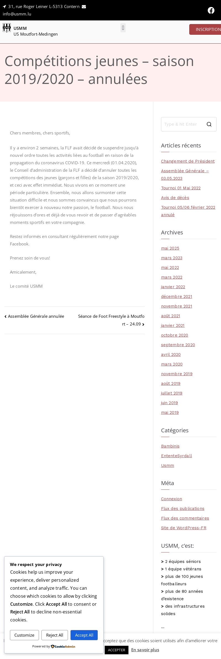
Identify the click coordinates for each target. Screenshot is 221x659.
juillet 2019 (172, 393)
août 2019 (170, 383)
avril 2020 (171, 354)
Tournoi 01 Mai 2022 (181, 188)
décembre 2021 (176, 296)
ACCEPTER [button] (116, 649)
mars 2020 (172, 364)
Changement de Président (188, 161)
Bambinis (170, 446)
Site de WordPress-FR (183, 527)
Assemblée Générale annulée (36, 316)
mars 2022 (171, 277)
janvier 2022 (173, 286)
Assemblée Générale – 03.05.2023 (185, 174)
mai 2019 (170, 412)
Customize (24, 635)
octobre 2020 (174, 335)
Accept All (84, 635)
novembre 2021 (176, 306)
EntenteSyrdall (176, 455)
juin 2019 (169, 402)
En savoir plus (145, 649)
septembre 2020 (178, 344)
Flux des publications (182, 508)
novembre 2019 (177, 373)
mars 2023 (171, 257)
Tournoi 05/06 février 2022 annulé (188, 211)
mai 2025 (170, 248)
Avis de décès (175, 197)
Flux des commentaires (185, 518)
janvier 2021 (173, 325)
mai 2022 (170, 267)
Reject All (54, 635)
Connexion (171, 498)
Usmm (167, 465)
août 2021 (170, 315)
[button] (123, 27)
